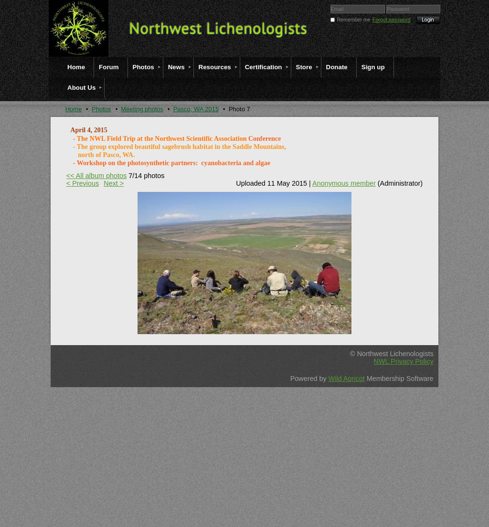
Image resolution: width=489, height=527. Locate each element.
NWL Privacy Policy (404, 361)
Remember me (353, 19)
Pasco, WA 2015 (196, 109)
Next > (114, 183)
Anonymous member (344, 183)
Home (73, 109)
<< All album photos (96, 175)
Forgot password (391, 19)
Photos (101, 109)
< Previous (82, 183)
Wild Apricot (347, 378)
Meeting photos (142, 109)
